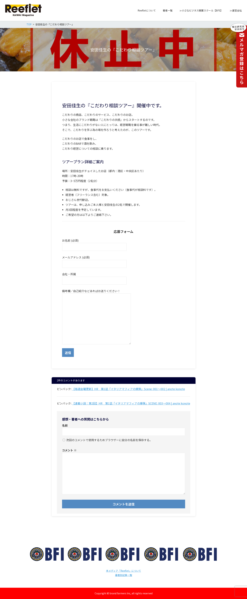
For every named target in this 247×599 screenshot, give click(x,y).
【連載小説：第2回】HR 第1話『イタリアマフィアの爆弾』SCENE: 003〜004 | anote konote (131, 403)
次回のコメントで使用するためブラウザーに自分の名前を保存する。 (109, 440)
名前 (65, 425)
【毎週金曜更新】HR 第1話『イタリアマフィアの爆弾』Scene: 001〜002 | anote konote (128, 389)
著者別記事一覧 (123, 575)
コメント (69, 450)
